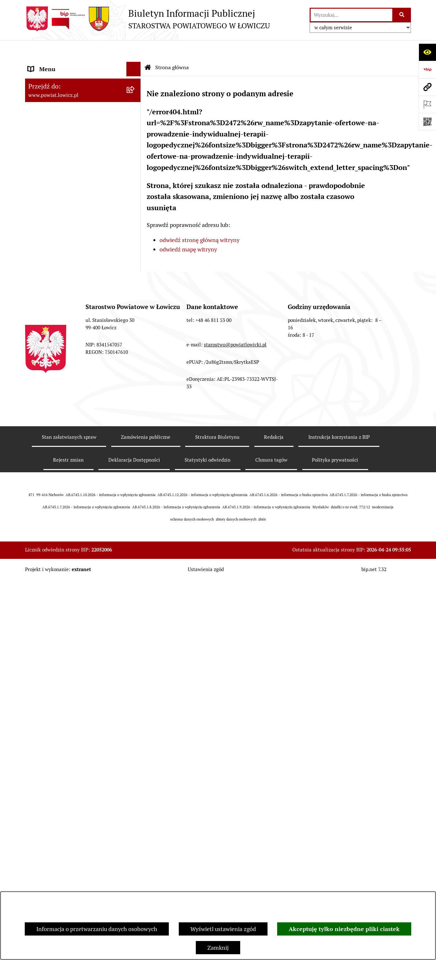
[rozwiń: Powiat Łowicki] (135, 101)
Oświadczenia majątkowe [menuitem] (60, 312)
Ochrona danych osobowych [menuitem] (64, 255)
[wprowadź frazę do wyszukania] (351, 15)
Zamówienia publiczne (145, 823)
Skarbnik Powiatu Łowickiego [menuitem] (65, 188)
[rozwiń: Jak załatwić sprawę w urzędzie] (135, 269)
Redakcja (274, 823)
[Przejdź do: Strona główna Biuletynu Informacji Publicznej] (147, 48)
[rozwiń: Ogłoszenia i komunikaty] (135, 298)
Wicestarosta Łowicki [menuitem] (55, 144)
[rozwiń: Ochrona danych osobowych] (135, 255)
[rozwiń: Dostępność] (135, 437)
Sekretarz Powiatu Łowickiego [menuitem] (66, 173)
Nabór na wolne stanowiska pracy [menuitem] (70, 370)
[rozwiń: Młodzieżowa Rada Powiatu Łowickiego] (135, 217)
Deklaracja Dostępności (134, 846)
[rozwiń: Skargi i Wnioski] (135, 524)
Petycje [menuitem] (37, 538)
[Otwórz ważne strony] (427, 104)
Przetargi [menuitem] (39, 356)
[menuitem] (83, 82)
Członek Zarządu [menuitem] (49, 159)
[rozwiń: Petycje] (135, 539)
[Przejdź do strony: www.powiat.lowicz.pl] (427, 87)
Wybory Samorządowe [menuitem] (56, 408)
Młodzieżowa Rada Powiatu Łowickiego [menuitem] (63, 221)
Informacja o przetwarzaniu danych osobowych (96, 929)
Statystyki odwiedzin (208, 846)
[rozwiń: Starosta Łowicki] (135, 130)
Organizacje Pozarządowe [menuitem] (60, 327)
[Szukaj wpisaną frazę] (402, 15)
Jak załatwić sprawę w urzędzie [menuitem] (67, 269)
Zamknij (218, 947)
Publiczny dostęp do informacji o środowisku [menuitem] (70, 389)
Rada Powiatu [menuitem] (45, 202)
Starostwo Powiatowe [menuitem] (55, 240)
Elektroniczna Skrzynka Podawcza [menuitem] (71, 341)
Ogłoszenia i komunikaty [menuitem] (59, 298)
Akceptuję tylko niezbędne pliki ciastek (344, 929)
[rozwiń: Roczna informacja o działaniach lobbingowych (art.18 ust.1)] (135, 608)
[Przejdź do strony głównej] (147, 19)
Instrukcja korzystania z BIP (339, 823)
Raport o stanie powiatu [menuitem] (58, 423)
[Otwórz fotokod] (427, 121)
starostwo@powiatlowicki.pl (235, 731)
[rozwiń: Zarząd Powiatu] (135, 116)
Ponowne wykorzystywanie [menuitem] (63, 481)
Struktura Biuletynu (217, 823)
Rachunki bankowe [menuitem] (52, 283)
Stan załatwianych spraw (69, 823)
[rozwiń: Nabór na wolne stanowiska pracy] (135, 371)
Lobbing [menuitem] (38, 553)
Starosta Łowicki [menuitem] (49, 130)
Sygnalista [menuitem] (41, 452)
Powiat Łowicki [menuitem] (47, 101)
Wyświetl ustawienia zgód (223, 929)
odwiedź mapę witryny (188, 230)
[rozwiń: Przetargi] (135, 356)
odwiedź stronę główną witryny (199, 220)
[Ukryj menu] (133, 49)
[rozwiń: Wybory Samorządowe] (135, 408)
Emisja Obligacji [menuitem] (48, 495)
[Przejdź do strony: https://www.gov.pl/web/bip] (427, 69)
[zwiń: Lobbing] (135, 553)
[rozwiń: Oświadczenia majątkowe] (135, 313)
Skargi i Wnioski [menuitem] (48, 524)
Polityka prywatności (335, 846)
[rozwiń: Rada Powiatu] (135, 203)
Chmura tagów (271, 846)
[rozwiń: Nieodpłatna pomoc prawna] (135, 510)
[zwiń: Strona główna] (135, 64)
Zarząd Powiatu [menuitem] (48, 115)
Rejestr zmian (68, 846)
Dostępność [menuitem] (43, 437)
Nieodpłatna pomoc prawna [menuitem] (63, 509)
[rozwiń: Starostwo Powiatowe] (135, 240)
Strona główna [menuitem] (46, 64)
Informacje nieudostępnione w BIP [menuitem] (72, 466)
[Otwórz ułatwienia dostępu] (427, 52)
